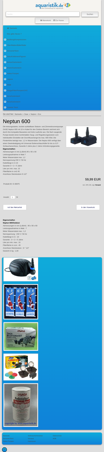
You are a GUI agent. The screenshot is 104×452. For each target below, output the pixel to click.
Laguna (8, 79)
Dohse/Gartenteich (13, 62)
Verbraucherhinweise (35, 436)
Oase (7, 84)
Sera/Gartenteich (12, 96)
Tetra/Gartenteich (12, 101)
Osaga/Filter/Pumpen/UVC (16, 90)
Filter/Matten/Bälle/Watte (15, 45)
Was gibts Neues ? (14, 34)
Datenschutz (57, 436)
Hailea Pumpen (11, 73)
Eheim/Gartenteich (13, 67)
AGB (54, 438)
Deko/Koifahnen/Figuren (15, 56)
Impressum (32, 441)
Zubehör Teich (11, 107)
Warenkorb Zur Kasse (52, 20)
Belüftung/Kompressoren (15, 39)
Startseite (12, 28)
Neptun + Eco (36, 114)
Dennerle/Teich (11, 50)
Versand (98, 185)
